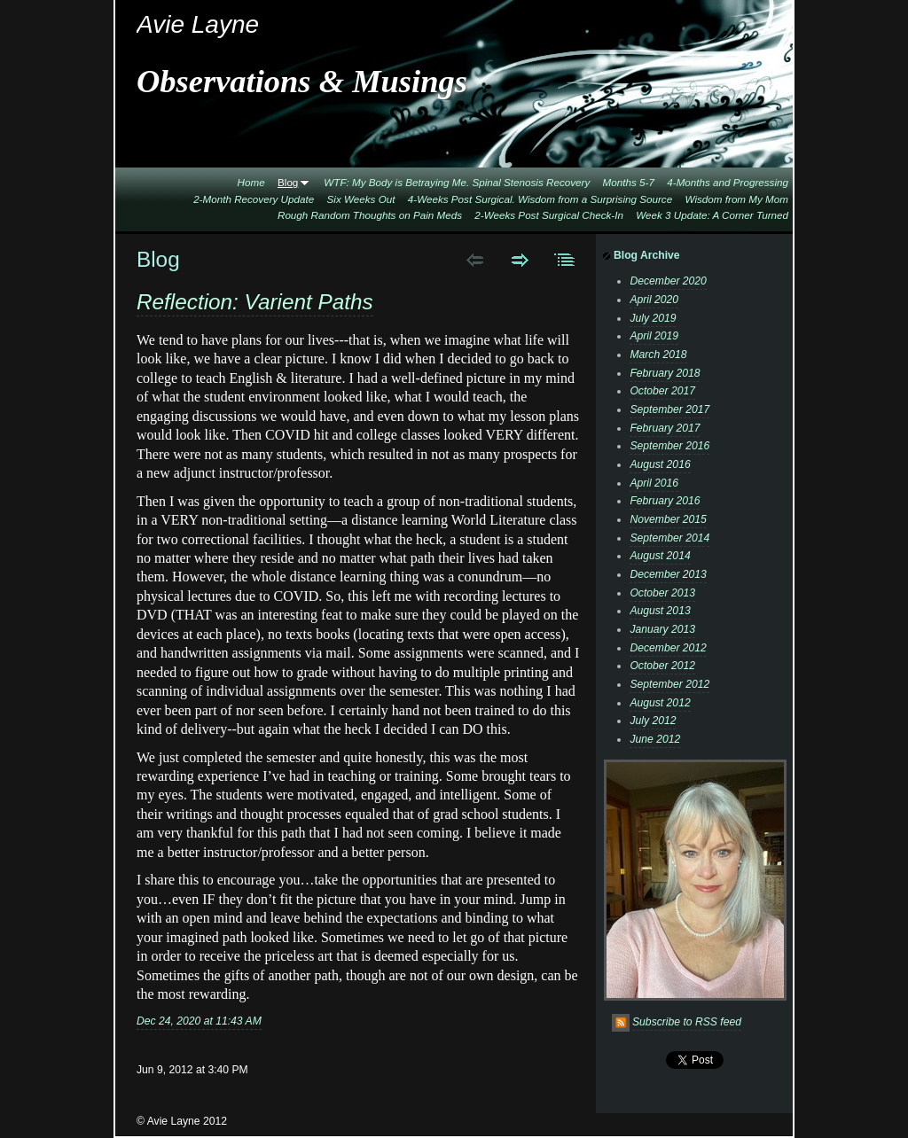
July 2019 (653, 318)
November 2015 (668, 519)
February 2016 (665, 501)
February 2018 (665, 373)
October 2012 (662, 665)
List (565, 260)
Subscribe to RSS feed (686, 1022)
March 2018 (658, 354)
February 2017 (665, 428)
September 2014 (669, 538)
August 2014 (660, 556)
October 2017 (662, 391)
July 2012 (653, 720)
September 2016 (669, 446)
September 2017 (669, 409)
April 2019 (654, 336)
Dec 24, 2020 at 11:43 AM (199, 1021)
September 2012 (669, 684)
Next (520, 260)
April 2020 (654, 299)
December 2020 (668, 281)
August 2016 (660, 464)
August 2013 (660, 610)
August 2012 (660, 703)
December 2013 (668, 574)
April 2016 (654, 483)
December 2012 (668, 648)
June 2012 (655, 739)
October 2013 (662, 593)
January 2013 (662, 629)
